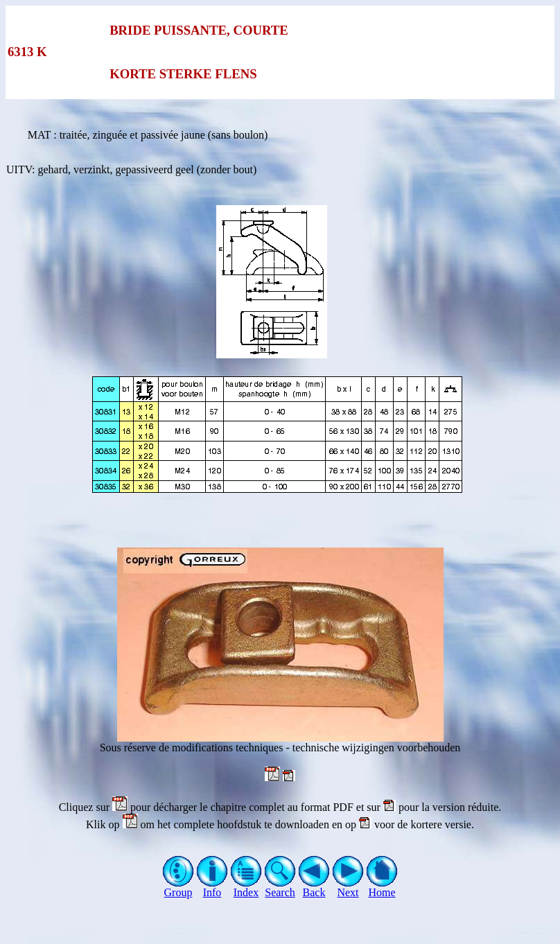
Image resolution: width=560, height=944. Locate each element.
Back (314, 887)
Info (212, 887)
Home (382, 887)
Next (348, 887)
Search (280, 887)
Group (178, 887)
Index (246, 887)
